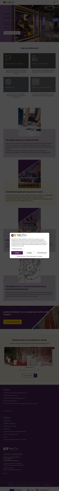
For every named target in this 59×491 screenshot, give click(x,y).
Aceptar (17, 253)
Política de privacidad (31, 256)
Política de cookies (21, 256)
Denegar (29, 253)
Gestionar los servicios (17, 248)
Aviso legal (39, 256)
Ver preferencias (42, 253)
